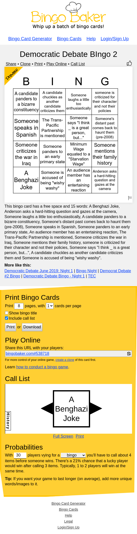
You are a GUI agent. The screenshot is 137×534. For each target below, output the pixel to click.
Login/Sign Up (115, 38)
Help (91, 38)
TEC (92, 276)
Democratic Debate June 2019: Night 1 (38, 271)
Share (11, 64)
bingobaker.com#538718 (27, 353)
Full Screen (63, 436)
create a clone (64, 360)
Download (32, 327)
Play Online (56, 64)
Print (38, 64)
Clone (25, 64)
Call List (78, 64)
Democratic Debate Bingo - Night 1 (54, 276)
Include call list (20, 318)
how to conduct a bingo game (42, 367)
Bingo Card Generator (30, 38)
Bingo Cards (69, 38)
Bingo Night (86, 271)
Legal (68, 521)
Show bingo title (21, 313)
